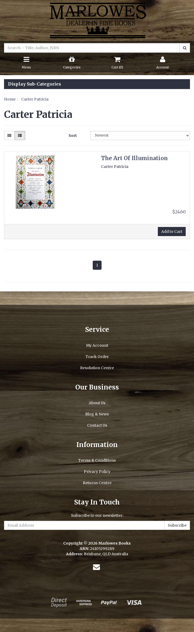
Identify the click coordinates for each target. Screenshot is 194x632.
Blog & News (97, 414)
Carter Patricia (34, 99)
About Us (97, 402)
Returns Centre (97, 482)
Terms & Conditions (97, 460)
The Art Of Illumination (134, 158)
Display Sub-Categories (34, 84)
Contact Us (97, 425)
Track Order (97, 356)
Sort (73, 135)
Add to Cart (171, 231)
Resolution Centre (97, 367)
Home (10, 99)
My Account (97, 345)
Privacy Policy (97, 471)
